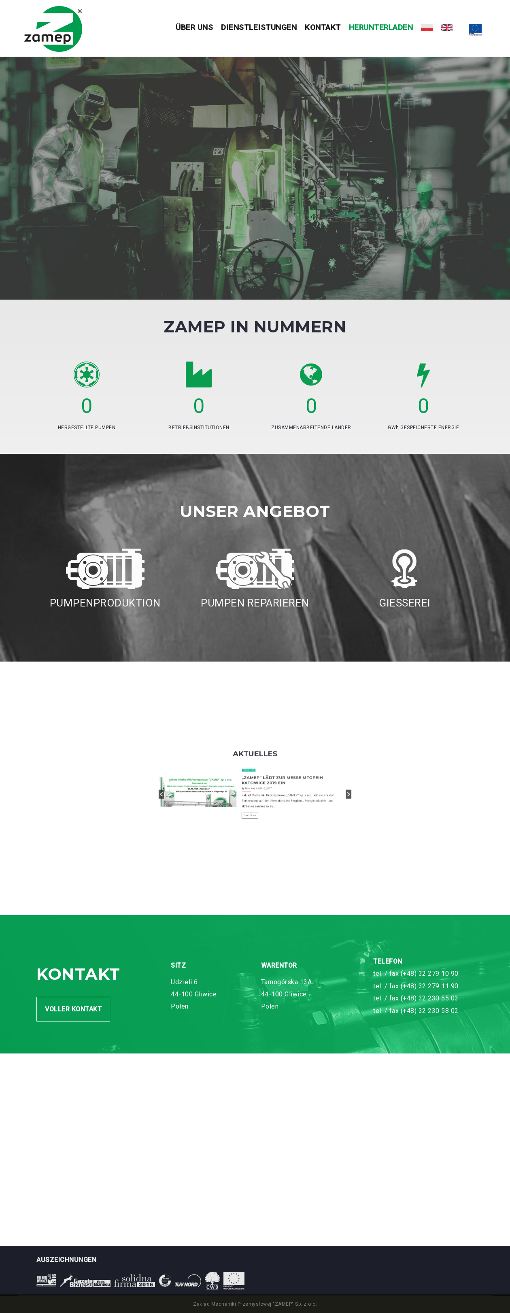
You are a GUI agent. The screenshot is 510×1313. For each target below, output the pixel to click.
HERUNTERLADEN (381, 27)
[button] (226, 836)
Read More (253, 842)
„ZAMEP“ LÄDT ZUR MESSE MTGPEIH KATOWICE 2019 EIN (263, 832)
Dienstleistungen (259, 27)
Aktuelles (253, 828)
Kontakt (323, 27)
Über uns (194, 27)
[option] (255, 836)
